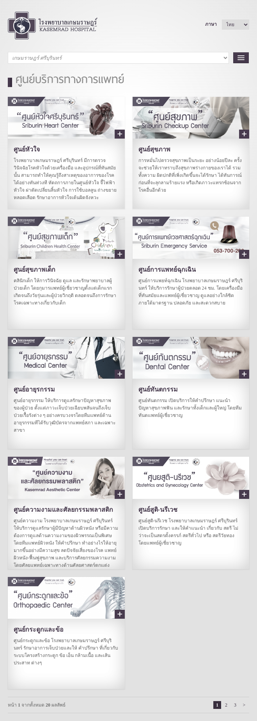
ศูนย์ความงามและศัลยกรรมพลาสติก (63, 509)
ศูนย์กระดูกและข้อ (39, 629)
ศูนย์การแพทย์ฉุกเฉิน (167, 269)
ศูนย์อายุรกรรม (34, 389)
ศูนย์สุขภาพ (154, 149)
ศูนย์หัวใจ (27, 149)
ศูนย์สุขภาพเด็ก (34, 269)
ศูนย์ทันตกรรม (158, 389)
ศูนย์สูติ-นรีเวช (157, 509)
